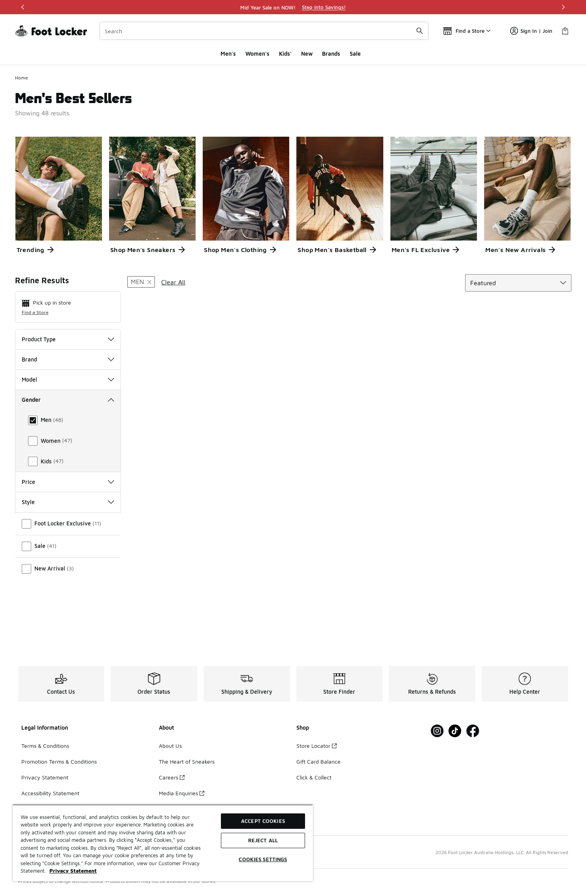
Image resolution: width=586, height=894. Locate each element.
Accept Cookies (263, 821)
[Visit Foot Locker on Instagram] (437, 731)
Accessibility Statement (50, 793)
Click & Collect (314, 777)
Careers (172, 777)
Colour (68, 522)
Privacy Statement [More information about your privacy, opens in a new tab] (73, 871)
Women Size (68, 502)
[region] (293, 7)
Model (68, 379)
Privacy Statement (44, 777)
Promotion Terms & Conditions (59, 761)
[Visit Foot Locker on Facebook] (472, 731)
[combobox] (264, 31)
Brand (68, 359)
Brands (331, 53)
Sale (355, 53)
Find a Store (35, 312)
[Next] (563, 7)
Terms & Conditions (45, 745)
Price (68, 542)
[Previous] (23, 7)
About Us (170, 745)
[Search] (264, 31)
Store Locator (316, 745)
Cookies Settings (263, 859)
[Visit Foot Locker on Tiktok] (455, 731)
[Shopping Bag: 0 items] (565, 30)
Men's (228, 53)
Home (21, 78)
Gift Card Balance (318, 761)
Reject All (263, 840)
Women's (257, 53)
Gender (68, 399)
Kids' (285, 53)
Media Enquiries (181, 793)
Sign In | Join (531, 31)
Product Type (68, 339)
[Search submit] (419, 31)
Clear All (173, 282)
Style (68, 562)
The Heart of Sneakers (187, 761)
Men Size (68, 481)
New (307, 53)
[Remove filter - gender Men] (141, 282)
